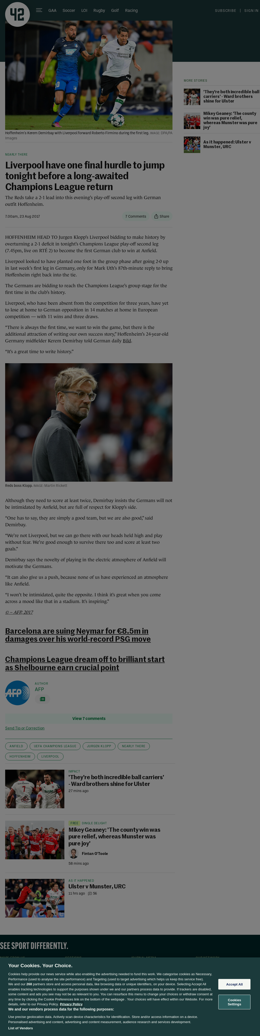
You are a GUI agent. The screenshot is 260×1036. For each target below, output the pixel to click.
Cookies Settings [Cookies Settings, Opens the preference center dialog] (234, 1002)
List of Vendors (20, 1028)
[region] (130, 996)
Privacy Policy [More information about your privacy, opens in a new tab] (71, 1004)
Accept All (234, 984)
